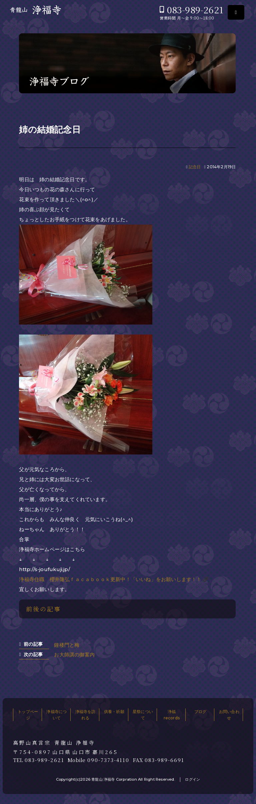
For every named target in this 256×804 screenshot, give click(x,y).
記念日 (195, 166)
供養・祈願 (114, 711)
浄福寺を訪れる (85, 714)
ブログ (200, 711)
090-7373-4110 (108, 760)
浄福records (172, 714)
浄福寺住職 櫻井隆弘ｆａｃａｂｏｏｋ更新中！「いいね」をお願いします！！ (110, 579)
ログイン (192, 779)
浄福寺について (56, 714)
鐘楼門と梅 (66, 645)
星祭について (143, 714)
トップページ (28, 714)
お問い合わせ (229, 714)
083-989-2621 (195, 9)
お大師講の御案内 (74, 654)
